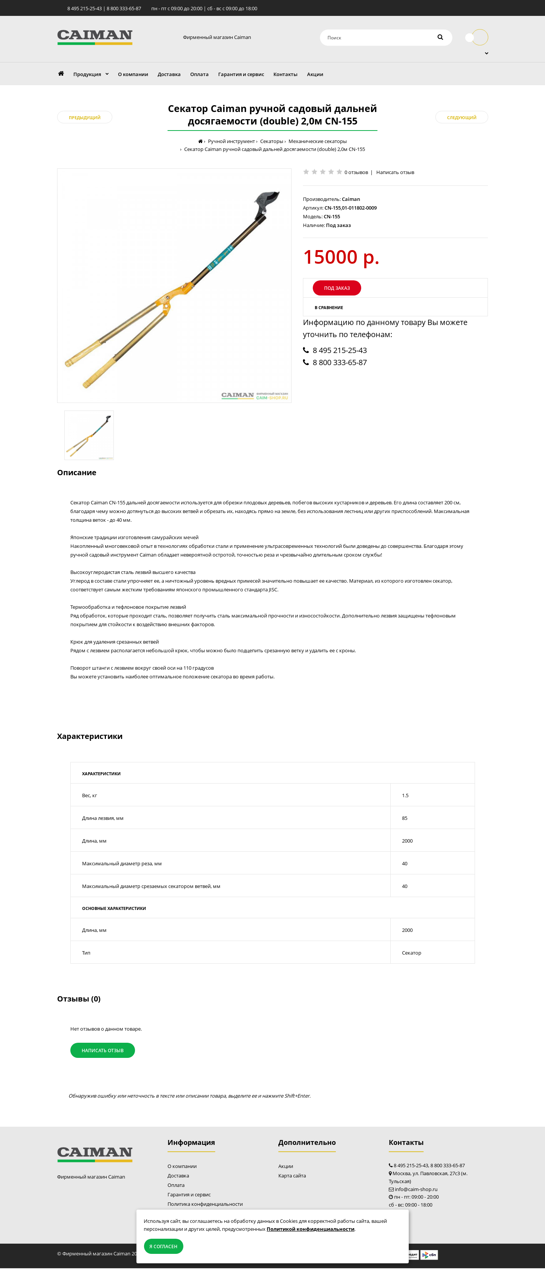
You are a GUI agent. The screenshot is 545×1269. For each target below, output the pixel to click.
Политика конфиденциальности (205, 1204)
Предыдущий (85, 118)
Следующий (462, 118)
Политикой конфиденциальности (310, 1228)
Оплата (176, 1185)
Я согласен (163, 1246)
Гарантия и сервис (189, 1195)
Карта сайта (292, 1176)
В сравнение (329, 308)
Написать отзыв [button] (103, 1051)
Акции (285, 1166)
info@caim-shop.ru (416, 1189)
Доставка (178, 1176)
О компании (182, 1166)
